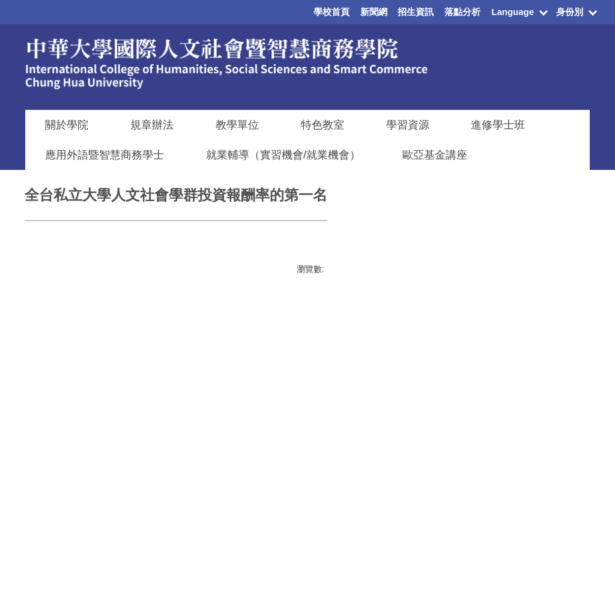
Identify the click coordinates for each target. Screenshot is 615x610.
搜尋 (135, 444)
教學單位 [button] (237, 125)
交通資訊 (531, 530)
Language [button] (512, 12)
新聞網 (373, 12)
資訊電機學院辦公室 (439, 497)
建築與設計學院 (431, 446)
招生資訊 (416, 12)
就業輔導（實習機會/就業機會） (283, 155)
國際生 (363, 477)
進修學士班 (498, 125)
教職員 (363, 495)
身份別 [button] (569, 12)
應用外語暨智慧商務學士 (104, 155)
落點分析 (462, 12)
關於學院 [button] (66, 125)
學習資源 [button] (407, 125)
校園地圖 (531, 548)
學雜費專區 (536, 461)
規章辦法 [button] (152, 125)
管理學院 (418, 428)
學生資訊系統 (540, 479)
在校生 (363, 440)
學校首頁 (332, 12)
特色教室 (322, 125)
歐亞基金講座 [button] (434, 155)
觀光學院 (418, 516)
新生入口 (367, 459)
